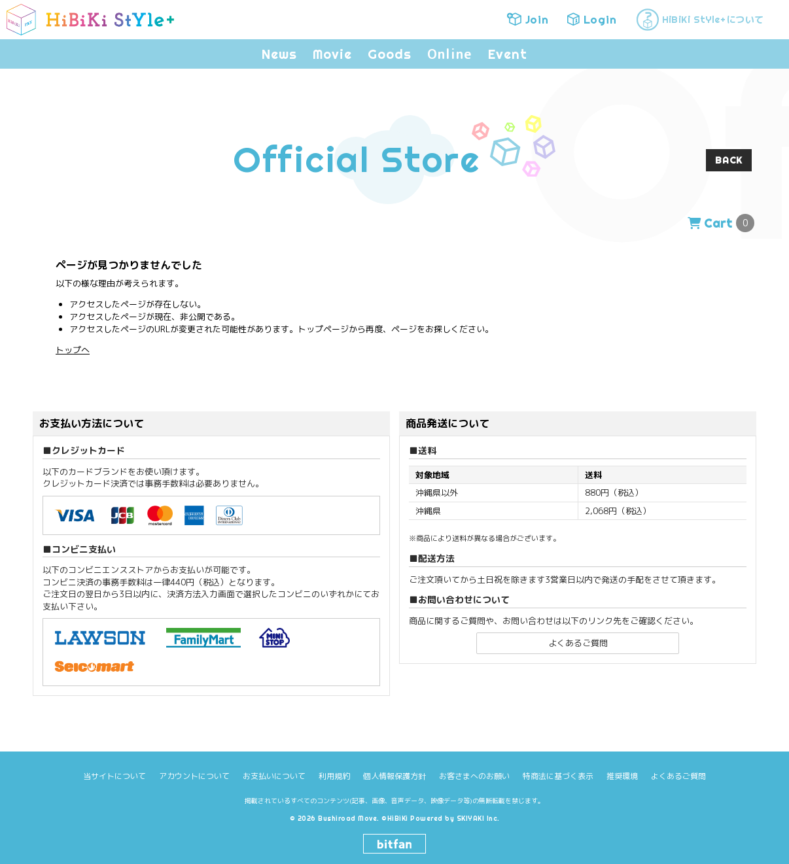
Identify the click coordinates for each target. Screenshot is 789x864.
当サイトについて (114, 776)
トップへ (73, 350)
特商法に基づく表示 (558, 776)
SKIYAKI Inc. (478, 818)
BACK (729, 160)
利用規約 (334, 776)
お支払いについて (274, 776)
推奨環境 (622, 776)
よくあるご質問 (578, 643)
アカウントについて (194, 776)
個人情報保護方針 (394, 776)
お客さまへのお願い (474, 776)
